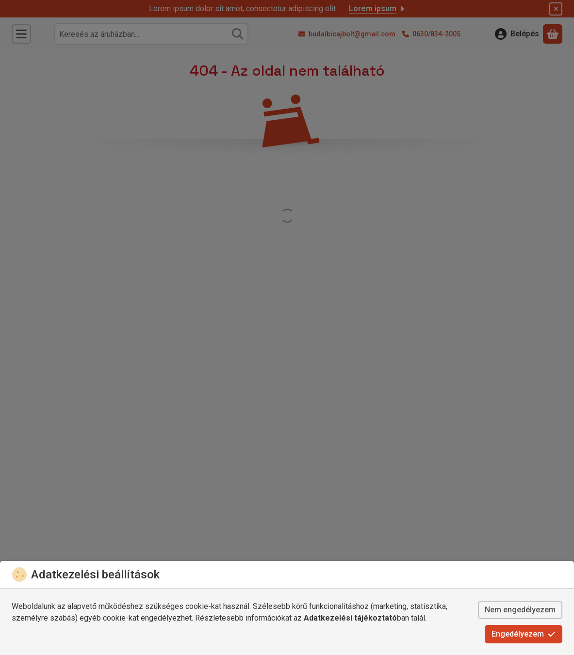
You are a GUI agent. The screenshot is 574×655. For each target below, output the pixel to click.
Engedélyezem (524, 634)
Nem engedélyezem (520, 609)
